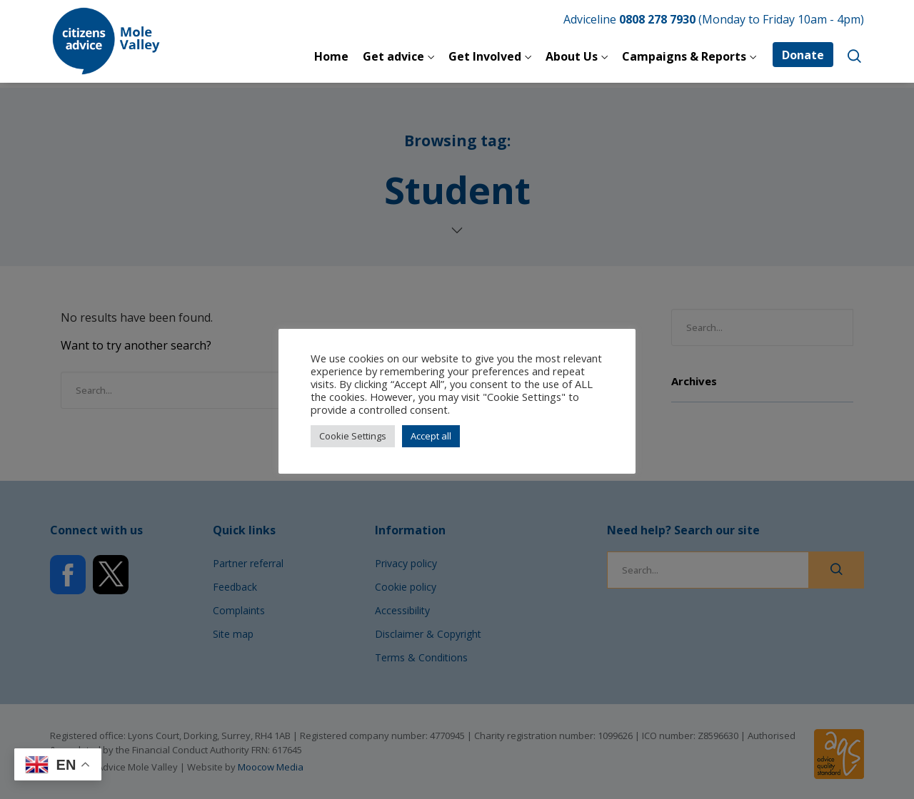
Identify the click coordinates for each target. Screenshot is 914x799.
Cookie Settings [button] (352, 435)
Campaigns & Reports (684, 56)
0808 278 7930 (657, 19)
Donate (803, 55)
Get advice (393, 56)
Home (331, 56)
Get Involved (484, 56)
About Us (572, 56)
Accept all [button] (431, 435)
